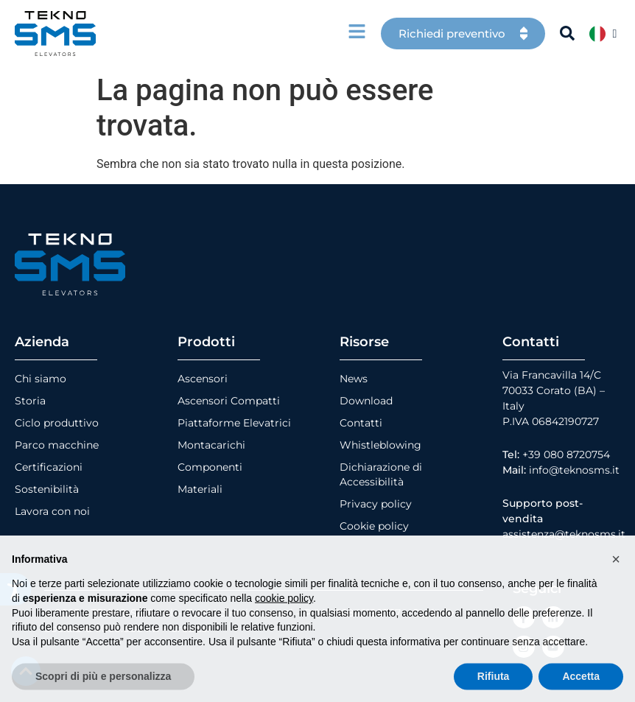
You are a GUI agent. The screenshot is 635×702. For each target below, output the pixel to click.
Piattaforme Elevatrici (234, 422)
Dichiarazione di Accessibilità (381, 474)
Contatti (361, 422)
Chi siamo (40, 378)
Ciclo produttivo (57, 422)
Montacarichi (211, 445)
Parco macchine (57, 445)
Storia (30, 400)
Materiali (200, 489)
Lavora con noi (52, 511)
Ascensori (203, 378)
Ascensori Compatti (229, 400)
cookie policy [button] (284, 630)
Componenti (210, 467)
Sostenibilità (47, 489)
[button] (616, 590)
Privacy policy (376, 503)
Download (366, 400)
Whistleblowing (380, 445)
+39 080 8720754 (566, 454)
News (354, 378)
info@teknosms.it (574, 470)
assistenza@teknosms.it (563, 534)
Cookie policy (374, 526)
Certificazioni (49, 467)
